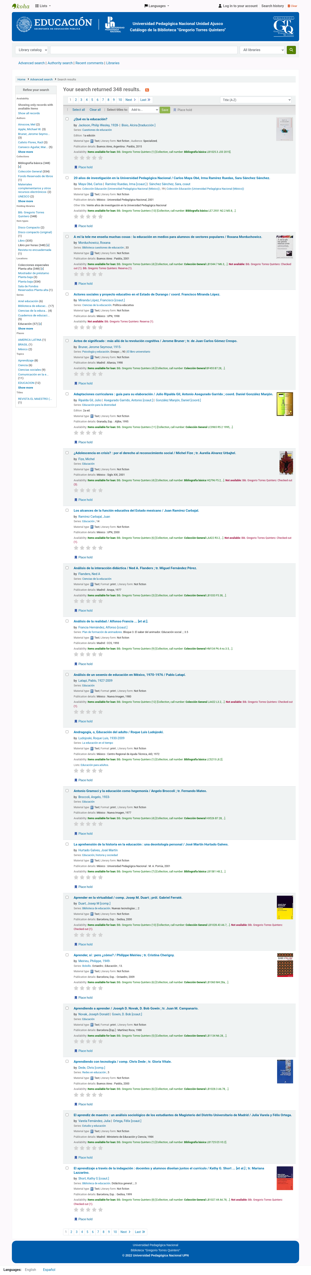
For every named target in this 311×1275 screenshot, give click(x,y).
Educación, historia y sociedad (100, 855)
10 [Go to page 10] (120, 100)
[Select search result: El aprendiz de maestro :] (67, 1114)
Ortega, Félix (127, 1121)
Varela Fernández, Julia (94, 1121)
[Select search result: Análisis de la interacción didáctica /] (67, 567)
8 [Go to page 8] (108, 100)
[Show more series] (25, 328)
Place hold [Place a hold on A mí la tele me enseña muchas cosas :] (83, 283)
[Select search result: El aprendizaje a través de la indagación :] (67, 1168)
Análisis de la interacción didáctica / (135, 568)
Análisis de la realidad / (111, 621)
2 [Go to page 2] (76, 100)
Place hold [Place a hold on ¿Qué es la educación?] (83, 167)
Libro (21, 240)
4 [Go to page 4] (87, 100)
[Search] (291, 50)
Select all (78, 110)
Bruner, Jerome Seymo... (34, 134)
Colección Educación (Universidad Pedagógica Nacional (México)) (121, 188)
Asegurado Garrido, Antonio (128, 400)
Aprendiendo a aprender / (136, 1008)
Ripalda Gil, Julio (89, 400)
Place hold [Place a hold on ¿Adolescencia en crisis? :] (83, 500)
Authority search (60, 63)
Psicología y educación (95, 351)
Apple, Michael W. (29, 129)
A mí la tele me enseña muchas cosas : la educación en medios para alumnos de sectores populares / (168, 237)
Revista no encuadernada (34, 250)
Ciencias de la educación (96, 305)
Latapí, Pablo (95, 681)
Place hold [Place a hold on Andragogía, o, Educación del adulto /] (83, 780)
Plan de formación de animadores (102, 632)
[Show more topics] (25, 387)
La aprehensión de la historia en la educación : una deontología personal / (151, 844)
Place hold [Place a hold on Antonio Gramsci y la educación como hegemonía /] (83, 833)
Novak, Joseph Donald (93, 1014)
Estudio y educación (94, 1125)
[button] (43, 6)
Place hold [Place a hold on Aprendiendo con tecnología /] (83, 1104)
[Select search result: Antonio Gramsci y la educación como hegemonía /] (67, 790)
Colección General (30, 171)
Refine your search (36, 90)
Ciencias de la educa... (33, 310)
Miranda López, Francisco (101, 300)
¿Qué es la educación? (90, 119)
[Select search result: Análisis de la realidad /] (67, 621)
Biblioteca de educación (96, 908)
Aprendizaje (26, 360)
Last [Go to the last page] (145, 100)
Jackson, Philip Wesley (98, 125)
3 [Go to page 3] (81, 100)
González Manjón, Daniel (178, 400)
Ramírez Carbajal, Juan (94, 517)
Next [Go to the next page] (130, 100)
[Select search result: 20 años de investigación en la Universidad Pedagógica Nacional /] (67, 177)
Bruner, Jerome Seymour (99, 347)
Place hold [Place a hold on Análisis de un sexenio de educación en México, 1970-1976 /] (83, 721)
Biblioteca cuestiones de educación (103, 247)
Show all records (29, 113)
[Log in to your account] (237, 6)
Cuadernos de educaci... (34, 315)
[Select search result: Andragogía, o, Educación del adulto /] (67, 731)
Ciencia (23, 365)
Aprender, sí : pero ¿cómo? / (124, 955)
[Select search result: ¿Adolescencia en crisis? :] (67, 452)
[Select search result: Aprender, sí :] (67, 954)
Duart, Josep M (94, 903)
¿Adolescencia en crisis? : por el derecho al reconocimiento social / (155, 453)
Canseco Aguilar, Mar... (33, 147)
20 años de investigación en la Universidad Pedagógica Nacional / (172, 178)
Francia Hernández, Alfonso (102, 627)
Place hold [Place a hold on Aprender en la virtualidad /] (83, 944)
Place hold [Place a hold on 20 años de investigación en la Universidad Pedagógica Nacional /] (83, 226)
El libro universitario (138, 351)
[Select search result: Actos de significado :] (67, 340)
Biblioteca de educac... (33, 306)
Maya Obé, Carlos (90, 184)
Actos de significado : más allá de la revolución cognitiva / (155, 341)
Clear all (95, 110)
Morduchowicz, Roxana (94, 243)
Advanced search (31, 63)
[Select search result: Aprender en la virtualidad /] (67, 897)
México (23, 349)
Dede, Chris (91, 1068)
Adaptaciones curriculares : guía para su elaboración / (173, 394)
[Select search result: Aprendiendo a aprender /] (67, 1008)
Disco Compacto (29, 227)
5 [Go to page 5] (92, 100)
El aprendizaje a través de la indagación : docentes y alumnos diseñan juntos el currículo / (169, 1170)
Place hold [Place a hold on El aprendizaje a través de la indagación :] (83, 1219)
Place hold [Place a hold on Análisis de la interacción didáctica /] (83, 610)
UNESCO (24, 196)
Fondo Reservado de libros (35, 176)
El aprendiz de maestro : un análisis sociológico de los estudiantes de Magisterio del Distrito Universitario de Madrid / (183, 1115)
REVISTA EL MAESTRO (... (35, 398)
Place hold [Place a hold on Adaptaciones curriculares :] (83, 442)
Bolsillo (86, 965)
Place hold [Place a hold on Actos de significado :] (83, 383)
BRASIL (23, 344)
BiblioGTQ (23, 6)
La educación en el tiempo (97, 742)
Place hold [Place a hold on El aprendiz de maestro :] (83, 1157)
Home (21, 79)
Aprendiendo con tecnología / (122, 1062)
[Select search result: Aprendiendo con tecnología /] (67, 1061)
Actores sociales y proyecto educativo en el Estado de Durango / (147, 294)
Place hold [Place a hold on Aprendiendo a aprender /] (83, 1051)
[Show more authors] (25, 151)
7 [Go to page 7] (103, 100)
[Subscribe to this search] (147, 90)
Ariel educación (28, 301)
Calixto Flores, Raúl (30, 142)
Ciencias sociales (29, 369)
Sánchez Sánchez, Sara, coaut (169, 184)
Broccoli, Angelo (94, 797)
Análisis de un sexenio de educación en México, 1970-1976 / (130, 675)
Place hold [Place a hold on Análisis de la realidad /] (83, 664)
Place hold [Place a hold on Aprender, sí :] (83, 997)
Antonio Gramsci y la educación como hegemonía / (140, 791)
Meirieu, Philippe (94, 961)
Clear (292, 6)
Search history (273, 6)
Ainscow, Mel (26, 124)
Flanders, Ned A (89, 574)
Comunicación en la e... (33, 374)
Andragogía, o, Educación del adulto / (119, 732)
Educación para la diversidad (99, 404)
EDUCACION (26, 382)
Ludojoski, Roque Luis (101, 738)
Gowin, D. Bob (127, 1014)
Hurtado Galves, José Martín (98, 850)
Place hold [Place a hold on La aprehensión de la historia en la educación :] (83, 887)
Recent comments (89, 63)
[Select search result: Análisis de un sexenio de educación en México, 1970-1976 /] (67, 674)
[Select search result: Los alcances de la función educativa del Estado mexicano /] (67, 510)
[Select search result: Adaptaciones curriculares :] (67, 393)
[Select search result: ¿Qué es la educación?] (67, 118)
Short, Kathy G (93, 1178)
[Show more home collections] (25, 201)
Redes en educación (94, 1072)
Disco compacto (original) (35, 232)
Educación (88, 463)
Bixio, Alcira (139, 125)
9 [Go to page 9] (114, 100)
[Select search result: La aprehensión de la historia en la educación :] (67, 844)
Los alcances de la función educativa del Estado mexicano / (136, 510)
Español (49, 1270)
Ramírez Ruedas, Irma (125, 184)
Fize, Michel (86, 459)
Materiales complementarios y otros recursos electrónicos (34, 188)
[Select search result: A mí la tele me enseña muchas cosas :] (67, 236)
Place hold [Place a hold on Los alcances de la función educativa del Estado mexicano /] (83, 557)
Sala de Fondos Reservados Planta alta (33, 288)
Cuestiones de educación (97, 129)
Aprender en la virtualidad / (128, 898)
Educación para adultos (94, 765)
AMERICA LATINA (29, 339)
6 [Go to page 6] (97, 100)
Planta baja (25, 281)
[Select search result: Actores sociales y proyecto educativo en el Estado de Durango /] (67, 294)
